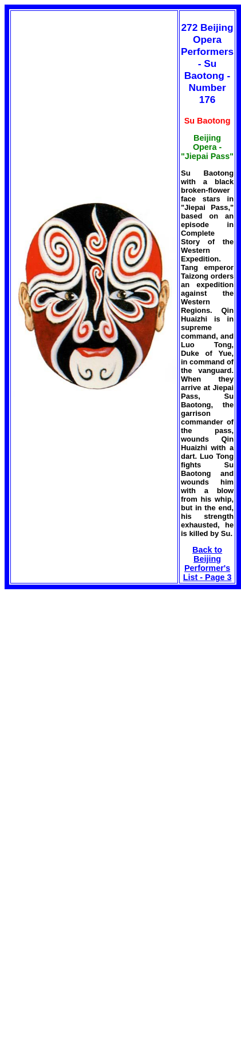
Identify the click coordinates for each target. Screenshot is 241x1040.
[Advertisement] (101, 669)
